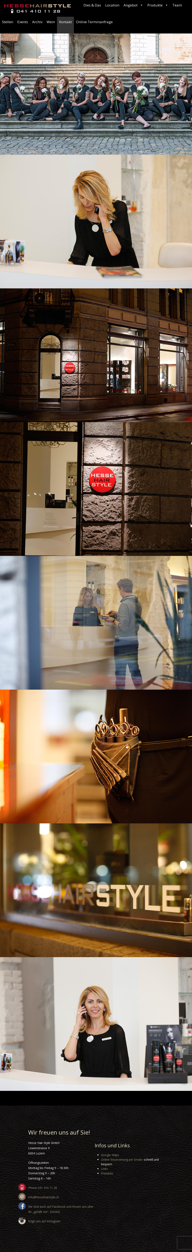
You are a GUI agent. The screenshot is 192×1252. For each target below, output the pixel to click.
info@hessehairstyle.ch (43, 1197)
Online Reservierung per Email (121, 1160)
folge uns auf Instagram (44, 1221)
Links (104, 1169)
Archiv (37, 21)
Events (22, 21)
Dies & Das (92, 5)
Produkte (157, 5)
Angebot (133, 5)
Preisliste (107, 1173)
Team (177, 5)
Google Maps (110, 1155)
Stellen (7, 21)
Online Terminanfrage (94, 21)
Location (112, 5)
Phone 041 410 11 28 (42, 1187)
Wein (51, 21)
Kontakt (65, 21)
